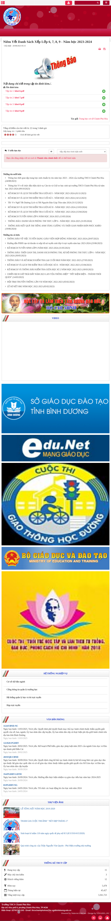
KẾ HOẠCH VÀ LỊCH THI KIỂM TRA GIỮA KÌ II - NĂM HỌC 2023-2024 (41, 207)
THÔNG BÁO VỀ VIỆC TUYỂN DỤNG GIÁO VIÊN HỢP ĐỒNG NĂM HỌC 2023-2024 (47, 239)
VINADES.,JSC (102, 913)
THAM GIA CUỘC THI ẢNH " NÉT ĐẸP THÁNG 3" (44, 821)
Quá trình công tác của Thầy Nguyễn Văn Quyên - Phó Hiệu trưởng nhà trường (56, 846)
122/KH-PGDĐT (11, 743)
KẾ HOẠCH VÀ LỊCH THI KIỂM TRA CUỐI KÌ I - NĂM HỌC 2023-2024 (41, 198)
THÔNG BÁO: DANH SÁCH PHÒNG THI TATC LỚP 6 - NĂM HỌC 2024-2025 (44, 221)
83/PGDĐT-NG (10, 785)
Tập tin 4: (15, 111)
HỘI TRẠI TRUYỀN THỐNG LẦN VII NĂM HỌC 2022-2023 (35, 282)
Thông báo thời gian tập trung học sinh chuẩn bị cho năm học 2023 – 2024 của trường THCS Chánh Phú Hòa (56, 178)
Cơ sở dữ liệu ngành (16, 682)
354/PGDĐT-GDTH (12, 774)
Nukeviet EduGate (78, 913)
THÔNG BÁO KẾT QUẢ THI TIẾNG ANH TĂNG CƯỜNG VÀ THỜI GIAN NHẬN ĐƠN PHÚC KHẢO (54, 226)
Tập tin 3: (15, 104)
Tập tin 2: (15, 97)
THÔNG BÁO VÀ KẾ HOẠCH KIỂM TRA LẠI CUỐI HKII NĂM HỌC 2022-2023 (44, 260)
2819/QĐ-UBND (10, 757)
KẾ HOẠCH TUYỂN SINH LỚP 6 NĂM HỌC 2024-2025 (33, 216)
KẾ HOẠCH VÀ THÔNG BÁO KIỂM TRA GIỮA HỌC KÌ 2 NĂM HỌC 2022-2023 (44, 269)
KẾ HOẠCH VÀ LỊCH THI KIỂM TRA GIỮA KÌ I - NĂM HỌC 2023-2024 (41, 193)
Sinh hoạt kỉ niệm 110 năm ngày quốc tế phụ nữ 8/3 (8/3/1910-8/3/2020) (53, 833)
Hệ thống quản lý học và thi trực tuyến (24, 697)
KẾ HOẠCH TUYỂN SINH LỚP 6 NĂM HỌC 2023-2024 (32, 248)
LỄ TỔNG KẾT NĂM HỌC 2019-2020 (38, 809)
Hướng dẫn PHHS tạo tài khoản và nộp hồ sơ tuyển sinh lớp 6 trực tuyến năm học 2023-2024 (49, 243)
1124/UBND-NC (10, 726)
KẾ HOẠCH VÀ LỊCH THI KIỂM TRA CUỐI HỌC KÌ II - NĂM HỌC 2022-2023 (43, 265)
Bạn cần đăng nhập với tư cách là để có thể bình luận (41, 158)
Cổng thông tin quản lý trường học (22, 689)
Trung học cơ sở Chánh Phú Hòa (93, 119)
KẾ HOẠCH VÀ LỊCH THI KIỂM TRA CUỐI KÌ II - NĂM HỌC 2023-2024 (41, 212)
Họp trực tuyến (13, 705)
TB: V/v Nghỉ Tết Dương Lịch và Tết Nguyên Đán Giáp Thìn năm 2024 (39, 202)
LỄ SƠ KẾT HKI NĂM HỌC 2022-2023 (25, 286)
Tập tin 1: (15, 91)
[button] (104, 91)
